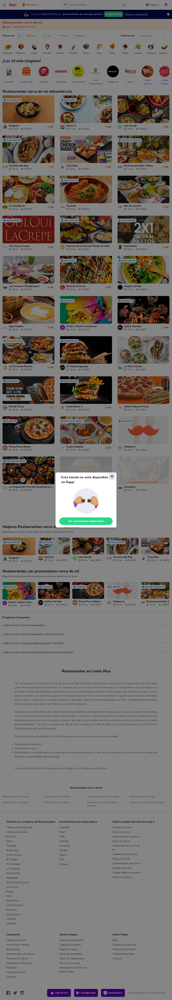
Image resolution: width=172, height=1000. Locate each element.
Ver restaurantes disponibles (86, 521)
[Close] (112, 476)
